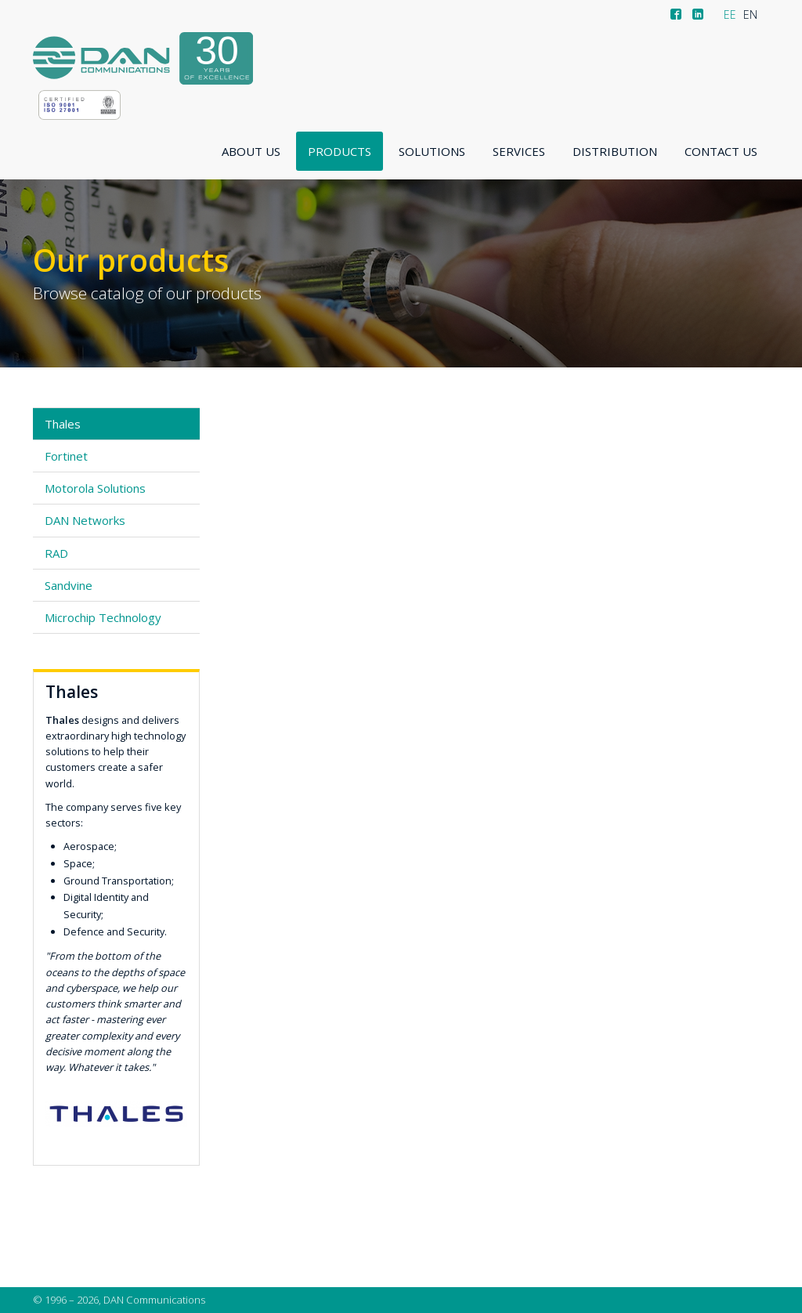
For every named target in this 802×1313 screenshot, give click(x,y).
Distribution (615, 151)
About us (251, 151)
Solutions (432, 151)
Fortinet (66, 456)
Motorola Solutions (95, 488)
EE (730, 14)
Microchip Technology (103, 617)
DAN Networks (85, 520)
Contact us (721, 151)
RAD (56, 553)
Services (519, 151)
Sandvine (68, 585)
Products (339, 151)
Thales (63, 424)
